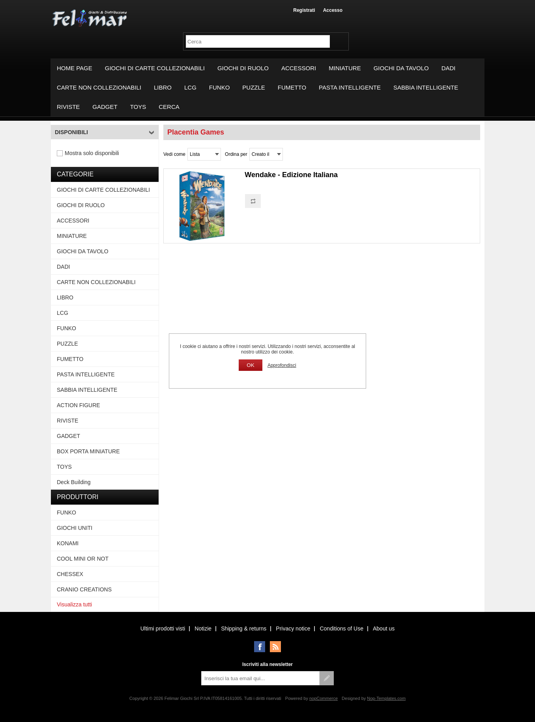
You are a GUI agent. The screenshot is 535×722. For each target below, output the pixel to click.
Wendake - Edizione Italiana (291, 175)
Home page (74, 68)
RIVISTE (68, 106)
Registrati (304, 10)
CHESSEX (70, 574)
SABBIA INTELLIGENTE (425, 87)
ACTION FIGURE (78, 405)
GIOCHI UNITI (74, 528)
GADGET (104, 106)
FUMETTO (292, 87)
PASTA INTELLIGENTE (350, 87)
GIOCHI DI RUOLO (243, 68)
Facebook (260, 647)
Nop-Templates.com (386, 698)
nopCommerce (323, 698)
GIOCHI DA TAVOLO (401, 68)
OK (250, 365)
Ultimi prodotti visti (162, 628)
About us (384, 628)
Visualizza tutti (74, 604)
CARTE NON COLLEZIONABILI (99, 87)
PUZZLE (253, 87)
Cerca (169, 106)
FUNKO (219, 87)
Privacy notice (293, 628)
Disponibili (71, 132)
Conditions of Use (341, 628)
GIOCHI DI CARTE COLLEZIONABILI (155, 68)
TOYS (138, 106)
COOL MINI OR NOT (82, 559)
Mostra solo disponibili (92, 153)
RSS (275, 647)
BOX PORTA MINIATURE (88, 451)
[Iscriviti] (260, 678)
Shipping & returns (243, 628)
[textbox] (258, 41)
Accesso (332, 10)
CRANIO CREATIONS (84, 589)
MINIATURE (345, 68)
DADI (448, 68)
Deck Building (74, 482)
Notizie (203, 628)
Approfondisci (282, 365)
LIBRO (163, 87)
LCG (190, 87)
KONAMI (68, 543)
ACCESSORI (298, 68)
